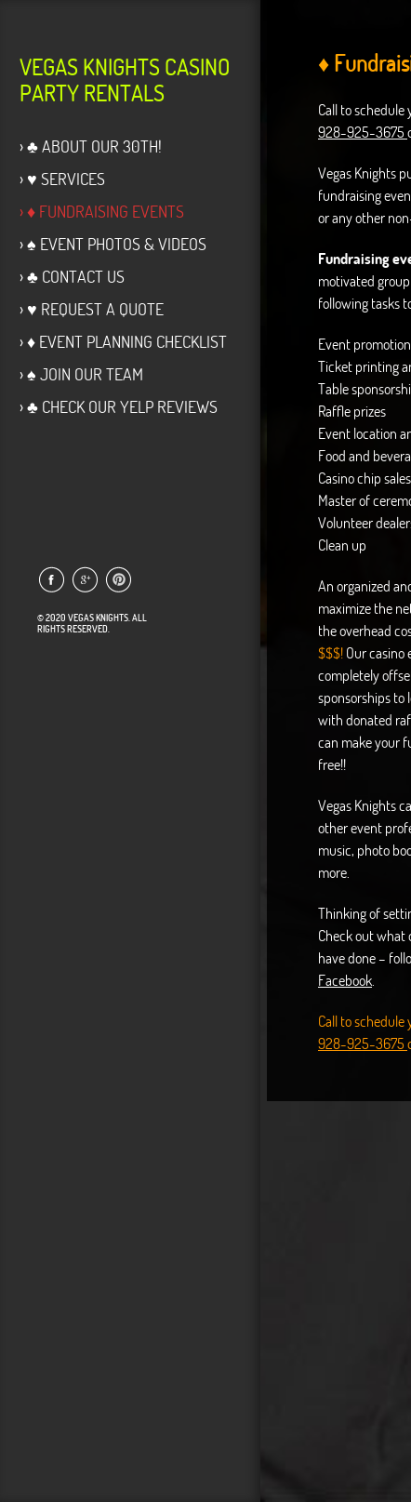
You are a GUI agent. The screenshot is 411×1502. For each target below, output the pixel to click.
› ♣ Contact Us (72, 276)
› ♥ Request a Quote (92, 309)
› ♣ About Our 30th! (91, 146)
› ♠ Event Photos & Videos (113, 244)
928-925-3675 (362, 132)
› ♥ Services (62, 179)
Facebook (345, 980)
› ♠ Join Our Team (81, 374)
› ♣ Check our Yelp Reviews (119, 407)
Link (50, 579)
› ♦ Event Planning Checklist (123, 341)
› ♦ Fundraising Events (102, 211)
